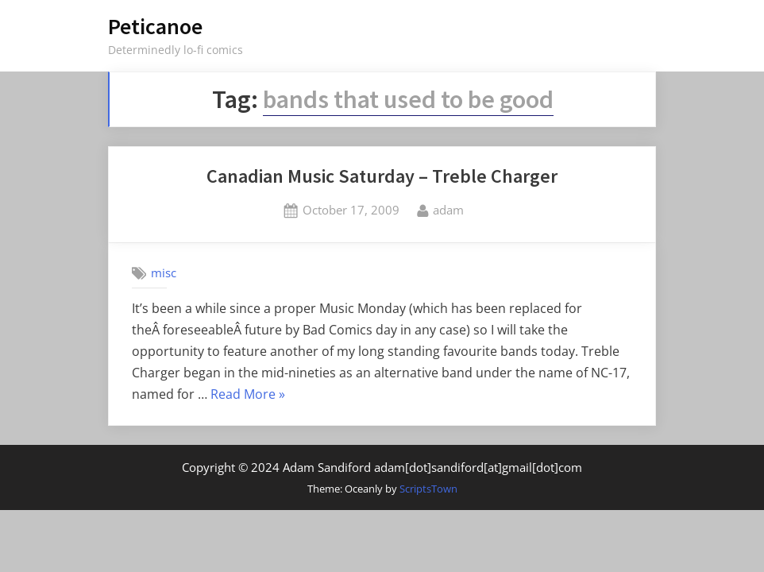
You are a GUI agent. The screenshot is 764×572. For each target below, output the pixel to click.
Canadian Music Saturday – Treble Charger (382, 176)
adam (448, 209)
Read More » (247, 395)
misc (163, 272)
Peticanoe (155, 26)
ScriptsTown (428, 488)
